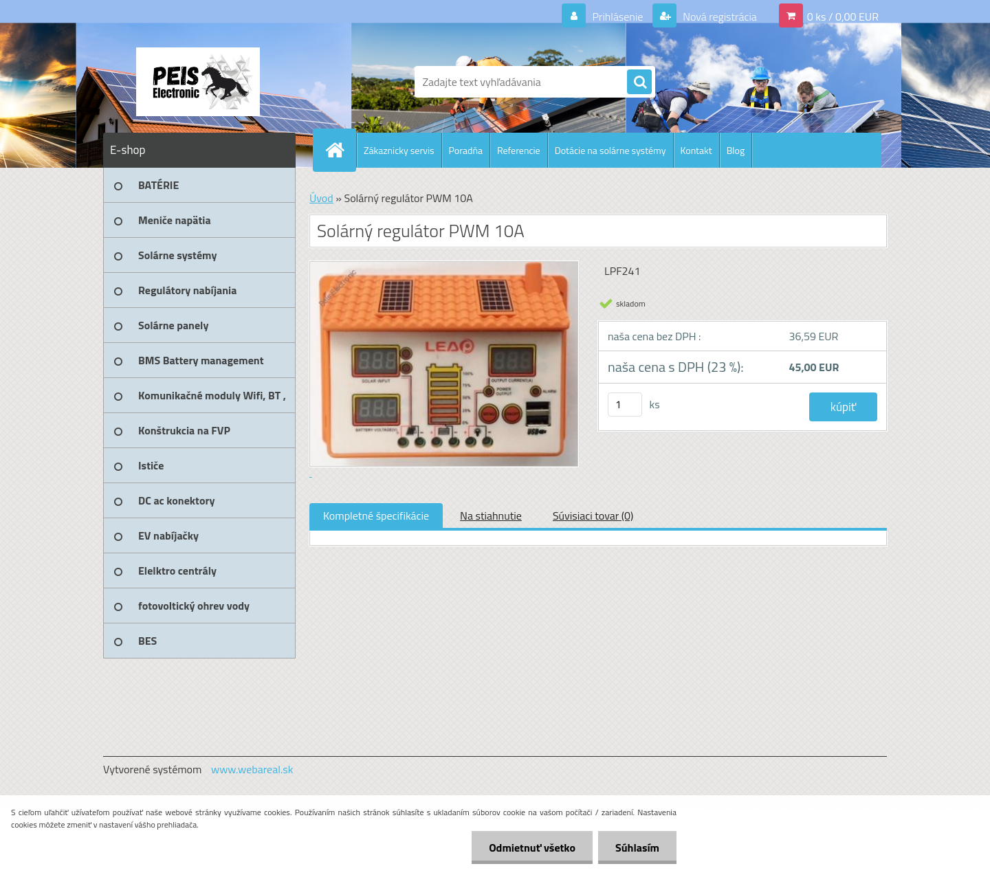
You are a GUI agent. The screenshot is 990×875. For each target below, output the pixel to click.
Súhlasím (637, 847)
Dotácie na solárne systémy (610, 150)
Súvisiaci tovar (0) (593, 515)
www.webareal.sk (252, 769)
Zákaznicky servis (399, 150)
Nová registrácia (719, 16)
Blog (736, 150)
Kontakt (696, 150)
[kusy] (625, 404)
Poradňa (466, 150)
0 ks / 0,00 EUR (843, 16)
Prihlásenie (618, 16)
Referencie (518, 150)
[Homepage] (340, 150)
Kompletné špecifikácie (376, 515)
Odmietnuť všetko (532, 847)
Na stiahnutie (491, 515)
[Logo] (197, 81)
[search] (639, 82)
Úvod (321, 198)
